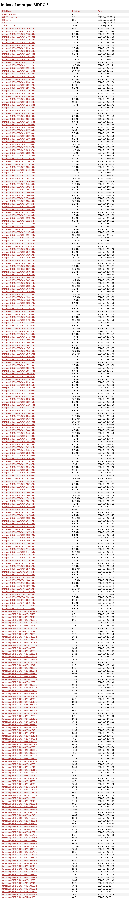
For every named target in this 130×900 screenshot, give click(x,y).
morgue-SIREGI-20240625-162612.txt (18, 31)
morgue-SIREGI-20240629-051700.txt (18, 473)
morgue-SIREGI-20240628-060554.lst (18, 277)
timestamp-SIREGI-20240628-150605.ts (19, 776)
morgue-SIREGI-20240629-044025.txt (18, 433)
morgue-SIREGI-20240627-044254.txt (18, 178)
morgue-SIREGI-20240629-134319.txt (18, 490)
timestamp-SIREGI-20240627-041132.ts (19, 691)
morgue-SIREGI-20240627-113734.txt (18, 235)
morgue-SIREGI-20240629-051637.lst (18, 464)
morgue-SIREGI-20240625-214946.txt (18, 43)
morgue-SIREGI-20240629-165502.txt (18, 535)
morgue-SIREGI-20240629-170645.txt (18, 546)
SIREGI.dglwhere (9, 17)
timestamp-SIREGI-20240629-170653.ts (19, 872)
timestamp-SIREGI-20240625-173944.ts (19, 631)
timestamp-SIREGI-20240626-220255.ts (19, 659)
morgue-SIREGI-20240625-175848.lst (18, 34)
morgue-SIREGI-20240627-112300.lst (18, 227)
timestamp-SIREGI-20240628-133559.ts (19, 759)
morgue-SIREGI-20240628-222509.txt (18, 394)
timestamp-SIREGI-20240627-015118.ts (19, 677)
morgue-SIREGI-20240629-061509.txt (18, 478)
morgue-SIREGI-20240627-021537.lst (18, 147)
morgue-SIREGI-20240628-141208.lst (18, 323)
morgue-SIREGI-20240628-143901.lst (18, 328)
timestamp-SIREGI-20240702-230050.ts (19, 889)
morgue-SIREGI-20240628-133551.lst (18, 306)
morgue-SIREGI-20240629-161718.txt (18, 512)
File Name (7, 11)
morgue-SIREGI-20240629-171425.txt (18, 552)
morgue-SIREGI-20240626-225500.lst (18, 125)
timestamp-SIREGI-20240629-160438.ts (19, 849)
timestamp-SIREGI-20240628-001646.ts (19, 730)
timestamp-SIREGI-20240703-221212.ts (19, 892)
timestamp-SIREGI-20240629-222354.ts (19, 875)
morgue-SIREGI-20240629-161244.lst (18, 504)
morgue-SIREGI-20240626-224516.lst (18, 113)
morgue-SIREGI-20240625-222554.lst (18, 51)
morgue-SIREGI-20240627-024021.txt (18, 161)
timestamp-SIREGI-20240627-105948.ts (19, 710)
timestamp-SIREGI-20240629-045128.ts (19, 826)
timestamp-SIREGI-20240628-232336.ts (19, 804)
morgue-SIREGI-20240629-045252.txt (18, 450)
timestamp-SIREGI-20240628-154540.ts (19, 784)
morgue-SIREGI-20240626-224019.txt (18, 94)
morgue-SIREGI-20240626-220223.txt (18, 77)
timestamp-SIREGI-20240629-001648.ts (19, 815)
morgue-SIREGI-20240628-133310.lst (18, 294)
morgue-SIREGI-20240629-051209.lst (18, 453)
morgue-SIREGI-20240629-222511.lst (18, 555)
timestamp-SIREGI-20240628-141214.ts (19, 767)
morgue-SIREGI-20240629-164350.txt (18, 524)
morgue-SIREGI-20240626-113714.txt (18, 71)
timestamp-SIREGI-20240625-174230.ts (19, 637)
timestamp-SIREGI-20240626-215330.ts (19, 657)
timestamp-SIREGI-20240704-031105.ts (19, 897)
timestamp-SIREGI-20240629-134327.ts (19, 844)
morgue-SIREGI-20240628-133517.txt (18, 303)
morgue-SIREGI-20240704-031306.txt (18, 609)
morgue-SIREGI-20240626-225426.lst (18, 119)
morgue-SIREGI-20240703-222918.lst (18, 589)
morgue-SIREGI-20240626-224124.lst (18, 102)
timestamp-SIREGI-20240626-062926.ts (19, 648)
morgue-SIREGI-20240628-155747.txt (18, 371)
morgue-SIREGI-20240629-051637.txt (18, 467)
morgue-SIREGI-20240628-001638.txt (18, 252)
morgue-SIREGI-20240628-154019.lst (18, 351)
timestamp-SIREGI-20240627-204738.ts (19, 725)
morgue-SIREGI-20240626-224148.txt (18, 110)
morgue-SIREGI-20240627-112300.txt (18, 229)
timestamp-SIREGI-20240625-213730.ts (19, 640)
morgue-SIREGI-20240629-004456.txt (18, 427)
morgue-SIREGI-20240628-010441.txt (18, 263)
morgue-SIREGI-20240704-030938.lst (18, 594)
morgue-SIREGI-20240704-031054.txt (18, 603)
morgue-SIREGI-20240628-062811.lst (18, 283)
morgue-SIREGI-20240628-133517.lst (18, 300)
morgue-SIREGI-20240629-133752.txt (18, 484)
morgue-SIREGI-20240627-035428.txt (18, 167)
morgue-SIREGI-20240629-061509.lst (18, 476)
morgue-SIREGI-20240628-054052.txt (18, 275)
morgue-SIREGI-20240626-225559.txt (18, 133)
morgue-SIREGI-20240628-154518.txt (18, 360)
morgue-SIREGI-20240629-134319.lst (18, 487)
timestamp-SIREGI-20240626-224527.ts (19, 671)
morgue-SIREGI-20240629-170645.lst (18, 544)
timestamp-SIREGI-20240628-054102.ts (19, 742)
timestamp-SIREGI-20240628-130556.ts (19, 750)
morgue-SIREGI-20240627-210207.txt (18, 246)
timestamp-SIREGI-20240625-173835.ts (19, 628)
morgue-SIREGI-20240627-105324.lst (18, 204)
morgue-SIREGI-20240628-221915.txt (18, 388)
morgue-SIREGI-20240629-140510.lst (18, 492)
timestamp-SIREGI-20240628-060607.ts (19, 744)
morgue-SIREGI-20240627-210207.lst (18, 244)
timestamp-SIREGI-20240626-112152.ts (19, 654)
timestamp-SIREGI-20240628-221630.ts (19, 795)
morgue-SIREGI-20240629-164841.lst (18, 527)
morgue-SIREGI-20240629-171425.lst (18, 549)
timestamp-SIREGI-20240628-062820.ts (19, 747)
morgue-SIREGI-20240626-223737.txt (18, 88)
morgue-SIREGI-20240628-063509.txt (18, 292)
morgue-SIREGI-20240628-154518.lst (18, 357)
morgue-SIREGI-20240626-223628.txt (18, 82)
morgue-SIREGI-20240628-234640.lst (18, 413)
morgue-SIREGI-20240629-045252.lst (18, 447)
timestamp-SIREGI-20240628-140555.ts (19, 764)
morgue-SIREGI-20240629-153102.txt (18, 501)
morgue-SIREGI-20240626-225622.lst (18, 136)
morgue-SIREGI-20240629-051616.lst (18, 459)
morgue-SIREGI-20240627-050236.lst (18, 187)
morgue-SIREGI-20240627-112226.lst (18, 221)
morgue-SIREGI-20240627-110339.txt (18, 218)
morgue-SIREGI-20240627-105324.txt (18, 207)
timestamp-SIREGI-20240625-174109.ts (19, 634)
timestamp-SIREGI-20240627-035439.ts (19, 688)
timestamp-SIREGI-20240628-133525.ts (19, 756)
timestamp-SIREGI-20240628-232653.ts (19, 807)
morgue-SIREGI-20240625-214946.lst (18, 40)
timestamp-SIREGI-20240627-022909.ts (19, 682)
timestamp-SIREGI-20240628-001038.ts (19, 727)
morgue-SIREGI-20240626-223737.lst (18, 85)
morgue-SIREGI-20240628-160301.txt (18, 377)
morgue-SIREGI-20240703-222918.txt (18, 592)
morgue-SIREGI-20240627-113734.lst (18, 232)
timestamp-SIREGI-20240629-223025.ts (19, 880)
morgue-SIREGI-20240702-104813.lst (18, 577)
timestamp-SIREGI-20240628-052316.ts (19, 736)
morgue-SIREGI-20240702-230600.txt (18, 586)
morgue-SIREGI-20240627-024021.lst (18, 159)
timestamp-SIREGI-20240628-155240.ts (19, 787)
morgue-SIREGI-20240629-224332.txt (18, 569)
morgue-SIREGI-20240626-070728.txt (18, 60)
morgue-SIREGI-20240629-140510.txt (18, 495)
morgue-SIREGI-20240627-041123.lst (18, 170)
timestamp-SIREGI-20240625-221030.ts (19, 645)
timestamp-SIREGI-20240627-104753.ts (19, 705)
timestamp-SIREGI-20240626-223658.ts (19, 662)
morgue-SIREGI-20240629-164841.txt (18, 529)
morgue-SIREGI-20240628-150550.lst (18, 340)
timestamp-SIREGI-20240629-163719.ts (19, 858)
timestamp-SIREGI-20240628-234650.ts (19, 812)
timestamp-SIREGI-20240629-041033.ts (19, 818)
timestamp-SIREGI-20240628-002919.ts (19, 733)
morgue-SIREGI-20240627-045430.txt (18, 184)
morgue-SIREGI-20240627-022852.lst (18, 153)
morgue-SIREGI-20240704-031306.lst (18, 606)
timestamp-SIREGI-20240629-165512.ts (19, 866)
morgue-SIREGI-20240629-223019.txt (18, 563)
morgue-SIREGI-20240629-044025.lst (18, 430)
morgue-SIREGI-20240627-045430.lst (18, 181)
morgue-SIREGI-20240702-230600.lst (18, 583)
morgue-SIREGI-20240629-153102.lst (18, 498)
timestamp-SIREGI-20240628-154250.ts (19, 781)
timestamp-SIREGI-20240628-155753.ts (19, 790)
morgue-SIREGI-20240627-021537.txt (18, 150)
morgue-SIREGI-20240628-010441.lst (18, 260)
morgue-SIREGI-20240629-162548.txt (18, 518)
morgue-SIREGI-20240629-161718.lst (18, 509)
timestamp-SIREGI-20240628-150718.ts (19, 778)
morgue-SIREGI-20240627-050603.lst (18, 192)
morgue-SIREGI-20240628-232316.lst (18, 396)
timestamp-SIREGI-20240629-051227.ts (19, 832)
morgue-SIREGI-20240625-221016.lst (18, 45)
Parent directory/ (9, 14)
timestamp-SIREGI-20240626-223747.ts (19, 665)
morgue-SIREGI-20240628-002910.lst (18, 255)
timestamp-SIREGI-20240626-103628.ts (19, 651)
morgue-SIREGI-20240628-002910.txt (18, 258)
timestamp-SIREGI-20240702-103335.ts (19, 886)
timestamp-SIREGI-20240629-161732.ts (19, 855)
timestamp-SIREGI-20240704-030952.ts (19, 894)
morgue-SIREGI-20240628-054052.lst (18, 272)
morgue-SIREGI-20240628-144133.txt (18, 337)
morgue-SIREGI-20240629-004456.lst (18, 425)
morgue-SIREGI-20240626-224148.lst (18, 108)
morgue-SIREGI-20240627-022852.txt (18, 156)
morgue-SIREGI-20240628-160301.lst (18, 374)
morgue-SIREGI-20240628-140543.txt (18, 320)
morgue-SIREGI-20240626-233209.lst (18, 142)
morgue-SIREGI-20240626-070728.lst (18, 57)
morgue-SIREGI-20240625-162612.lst (18, 28)
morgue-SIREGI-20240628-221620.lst (18, 379)
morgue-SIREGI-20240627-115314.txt (18, 241)
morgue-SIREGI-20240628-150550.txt (18, 342)
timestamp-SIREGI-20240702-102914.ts (19, 883)
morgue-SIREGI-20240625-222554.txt (18, 54)
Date (100, 11)
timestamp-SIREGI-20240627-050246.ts (19, 699)
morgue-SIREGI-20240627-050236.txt (18, 190)
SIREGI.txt (7, 23)
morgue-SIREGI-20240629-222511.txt (18, 558)
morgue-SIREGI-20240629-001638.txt (18, 422)
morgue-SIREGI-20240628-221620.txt (18, 382)
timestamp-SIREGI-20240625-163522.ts (19, 611)
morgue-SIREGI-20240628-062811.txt (18, 286)
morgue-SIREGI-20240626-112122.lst (18, 62)
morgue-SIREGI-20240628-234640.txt (18, 416)
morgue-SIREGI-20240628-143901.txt (18, 331)
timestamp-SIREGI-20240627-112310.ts (19, 719)
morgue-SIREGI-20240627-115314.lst (18, 238)
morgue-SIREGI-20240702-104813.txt (18, 580)
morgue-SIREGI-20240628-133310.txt (18, 297)
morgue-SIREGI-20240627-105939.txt (18, 212)
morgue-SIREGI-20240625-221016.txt (18, 48)
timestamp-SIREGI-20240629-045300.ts (19, 829)
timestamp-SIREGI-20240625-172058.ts (19, 623)
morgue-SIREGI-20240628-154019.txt (18, 354)
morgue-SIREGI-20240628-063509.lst (18, 289)
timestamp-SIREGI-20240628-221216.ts (19, 792)
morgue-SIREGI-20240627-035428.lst (18, 164)
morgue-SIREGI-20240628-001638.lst (18, 249)
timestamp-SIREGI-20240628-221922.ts (19, 798)
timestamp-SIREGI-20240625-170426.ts (19, 614)
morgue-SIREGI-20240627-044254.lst (18, 176)
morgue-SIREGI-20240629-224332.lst (18, 566)
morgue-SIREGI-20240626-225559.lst (18, 130)
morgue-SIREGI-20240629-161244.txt (18, 507)
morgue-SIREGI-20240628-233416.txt (18, 410)
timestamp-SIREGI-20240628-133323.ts (19, 753)
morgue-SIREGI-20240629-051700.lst (18, 470)
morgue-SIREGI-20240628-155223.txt (18, 365)
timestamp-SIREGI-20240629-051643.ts (19, 835)
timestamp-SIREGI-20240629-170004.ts (19, 869)
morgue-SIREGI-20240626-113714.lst (18, 68)
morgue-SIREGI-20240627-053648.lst (18, 198)
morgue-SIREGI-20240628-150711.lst (18, 345)
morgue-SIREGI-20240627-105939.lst (18, 210)
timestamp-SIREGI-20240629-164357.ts (19, 860)
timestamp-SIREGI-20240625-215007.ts (19, 642)
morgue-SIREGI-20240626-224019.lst (18, 91)
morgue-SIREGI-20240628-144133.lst (18, 334)
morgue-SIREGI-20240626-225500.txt (18, 127)
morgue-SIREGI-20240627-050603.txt (18, 195)
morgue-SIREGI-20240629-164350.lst (18, 521)
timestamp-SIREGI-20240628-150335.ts (19, 773)
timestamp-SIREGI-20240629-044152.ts (19, 821)
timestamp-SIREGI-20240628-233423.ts (19, 809)
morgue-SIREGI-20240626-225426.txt (18, 122)
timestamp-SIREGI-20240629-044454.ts (19, 824)
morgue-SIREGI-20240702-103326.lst (18, 572)
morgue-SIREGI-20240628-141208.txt (18, 326)
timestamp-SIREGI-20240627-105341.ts (19, 708)
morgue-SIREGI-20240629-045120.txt (18, 444)
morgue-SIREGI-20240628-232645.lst (18, 402)
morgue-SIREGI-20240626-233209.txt (18, 144)
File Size (76, 11)
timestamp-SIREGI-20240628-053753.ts (19, 739)
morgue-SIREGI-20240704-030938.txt (18, 597)
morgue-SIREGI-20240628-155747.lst (18, 368)
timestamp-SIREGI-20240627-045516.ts (19, 696)
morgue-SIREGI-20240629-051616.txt (18, 461)
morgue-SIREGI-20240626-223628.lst (18, 79)
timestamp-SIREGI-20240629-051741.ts (19, 838)
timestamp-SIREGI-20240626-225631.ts (19, 674)
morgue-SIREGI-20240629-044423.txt (18, 439)
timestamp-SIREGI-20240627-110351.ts (19, 713)
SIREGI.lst (6, 20)
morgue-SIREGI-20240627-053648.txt (18, 201)
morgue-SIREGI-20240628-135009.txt (18, 314)
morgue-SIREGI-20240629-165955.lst (18, 538)
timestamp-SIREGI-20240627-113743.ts (19, 722)
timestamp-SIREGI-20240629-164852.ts (19, 863)
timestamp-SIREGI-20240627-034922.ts (19, 685)
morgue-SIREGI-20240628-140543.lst (18, 317)
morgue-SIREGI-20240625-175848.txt (18, 37)
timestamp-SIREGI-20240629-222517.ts (19, 877)
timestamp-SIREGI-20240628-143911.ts (19, 770)
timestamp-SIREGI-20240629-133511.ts (19, 841)
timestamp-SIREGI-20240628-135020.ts (19, 761)
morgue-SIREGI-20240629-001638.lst (18, 419)
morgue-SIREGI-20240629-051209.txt (18, 456)
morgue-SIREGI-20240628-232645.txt (18, 405)
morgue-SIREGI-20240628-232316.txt (18, 399)
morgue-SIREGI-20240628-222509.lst (18, 391)
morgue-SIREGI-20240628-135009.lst (18, 311)
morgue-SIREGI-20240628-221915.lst (18, 385)
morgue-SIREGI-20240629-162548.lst (18, 515)
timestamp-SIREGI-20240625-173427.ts (19, 626)
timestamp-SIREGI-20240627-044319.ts (19, 694)
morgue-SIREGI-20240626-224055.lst (18, 96)
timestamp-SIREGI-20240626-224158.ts (19, 668)
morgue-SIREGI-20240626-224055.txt (18, 99)
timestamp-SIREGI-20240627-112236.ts (19, 716)
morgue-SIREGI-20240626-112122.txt (18, 65)
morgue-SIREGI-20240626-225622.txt (18, 139)
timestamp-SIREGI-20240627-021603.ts (19, 679)
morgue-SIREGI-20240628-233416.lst (18, 408)
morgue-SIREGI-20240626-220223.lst (18, 74)
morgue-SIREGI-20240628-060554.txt (18, 280)
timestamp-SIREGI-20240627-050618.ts (19, 702)
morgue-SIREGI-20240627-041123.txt (18, 173)
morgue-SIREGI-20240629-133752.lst (18, 481)
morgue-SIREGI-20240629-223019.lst (18, 560)
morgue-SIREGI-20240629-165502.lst (18, 532)
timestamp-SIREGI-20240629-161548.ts (19, 852)
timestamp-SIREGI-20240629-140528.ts (19, 846)
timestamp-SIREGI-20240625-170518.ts (19, 617)
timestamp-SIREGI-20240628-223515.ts (19, 801)
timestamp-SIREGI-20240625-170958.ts (19, 620)
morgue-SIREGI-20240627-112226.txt (18, 224)
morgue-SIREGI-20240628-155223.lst (18, 362)
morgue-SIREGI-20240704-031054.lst (18, 600)
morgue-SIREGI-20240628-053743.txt (18, 269)
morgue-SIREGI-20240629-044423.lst (18, 436)
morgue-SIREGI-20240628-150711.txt (18, 348)
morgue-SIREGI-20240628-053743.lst (18, 266)
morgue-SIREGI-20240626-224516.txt (18, 116)
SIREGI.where (8, 26)
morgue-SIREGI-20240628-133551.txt (18, 309)
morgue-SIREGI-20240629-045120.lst (18, 442)
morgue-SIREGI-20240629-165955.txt (18, 541)
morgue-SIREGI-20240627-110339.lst (18, 215)
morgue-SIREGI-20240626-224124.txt (18, 105)
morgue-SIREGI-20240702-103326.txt (18, 575)
